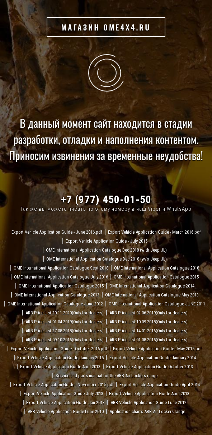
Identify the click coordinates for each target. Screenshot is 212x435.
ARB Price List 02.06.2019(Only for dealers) (148, 312)
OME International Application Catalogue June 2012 (55, 304)
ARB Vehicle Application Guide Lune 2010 (66, 411)
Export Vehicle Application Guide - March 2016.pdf (154, 232)
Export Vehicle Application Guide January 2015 (60, 357)
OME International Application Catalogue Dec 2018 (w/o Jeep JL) (106, 259)
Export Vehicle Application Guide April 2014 (159, 384)
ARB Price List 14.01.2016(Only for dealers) (148, 330)
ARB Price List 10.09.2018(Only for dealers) (148, 321)
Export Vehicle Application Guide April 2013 (60, 366)
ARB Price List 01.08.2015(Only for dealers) (148, 339)
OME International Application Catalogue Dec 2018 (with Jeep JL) (106, 250)
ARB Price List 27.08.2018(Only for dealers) (64, 330)
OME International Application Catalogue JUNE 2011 (157, 304)
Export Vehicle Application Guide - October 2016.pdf (59, 348)
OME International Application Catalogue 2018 (156, 268)
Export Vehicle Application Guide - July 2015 (106, 241)
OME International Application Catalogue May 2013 (152, 295)
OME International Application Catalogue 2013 (56, 295)
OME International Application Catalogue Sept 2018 (61, 268)
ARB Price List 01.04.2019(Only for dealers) (64, 321)
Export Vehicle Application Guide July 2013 (63, 393)
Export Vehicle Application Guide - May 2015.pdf (157, 348)
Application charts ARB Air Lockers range (147, 411)
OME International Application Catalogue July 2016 (61, 277)
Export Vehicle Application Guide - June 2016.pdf (56, 232)
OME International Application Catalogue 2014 (151, 286)
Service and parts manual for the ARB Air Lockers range (106, 375)
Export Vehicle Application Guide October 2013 (149, 366)
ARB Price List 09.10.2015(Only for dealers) (64, 339)
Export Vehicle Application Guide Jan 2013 (65, 402)
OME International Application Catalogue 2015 (156, 277)
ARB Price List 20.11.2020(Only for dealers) (64, 312)
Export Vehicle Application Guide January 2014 (152, 357)
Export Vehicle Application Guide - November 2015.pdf (63, 384)
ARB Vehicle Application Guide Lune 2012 (148, 402)
